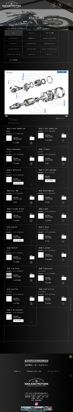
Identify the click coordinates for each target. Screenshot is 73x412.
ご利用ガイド (15, 364)
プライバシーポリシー (55, 364)
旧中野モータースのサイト (36, 357)
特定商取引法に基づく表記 (34, 364)
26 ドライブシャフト (22, 28)
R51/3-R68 (13, 28)
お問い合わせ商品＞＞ (18, 175)
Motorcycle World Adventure (36, 404)
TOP (9, 28)
